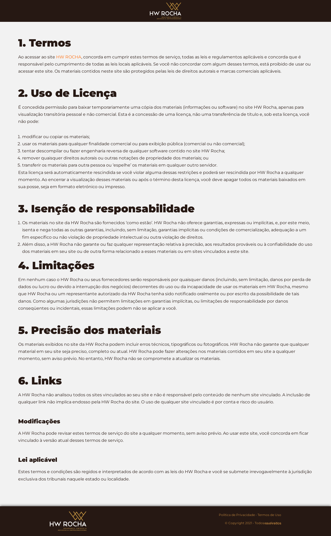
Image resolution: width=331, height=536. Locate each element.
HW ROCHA (68, 56)
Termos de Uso (269, 515)
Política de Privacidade (237, 515)
